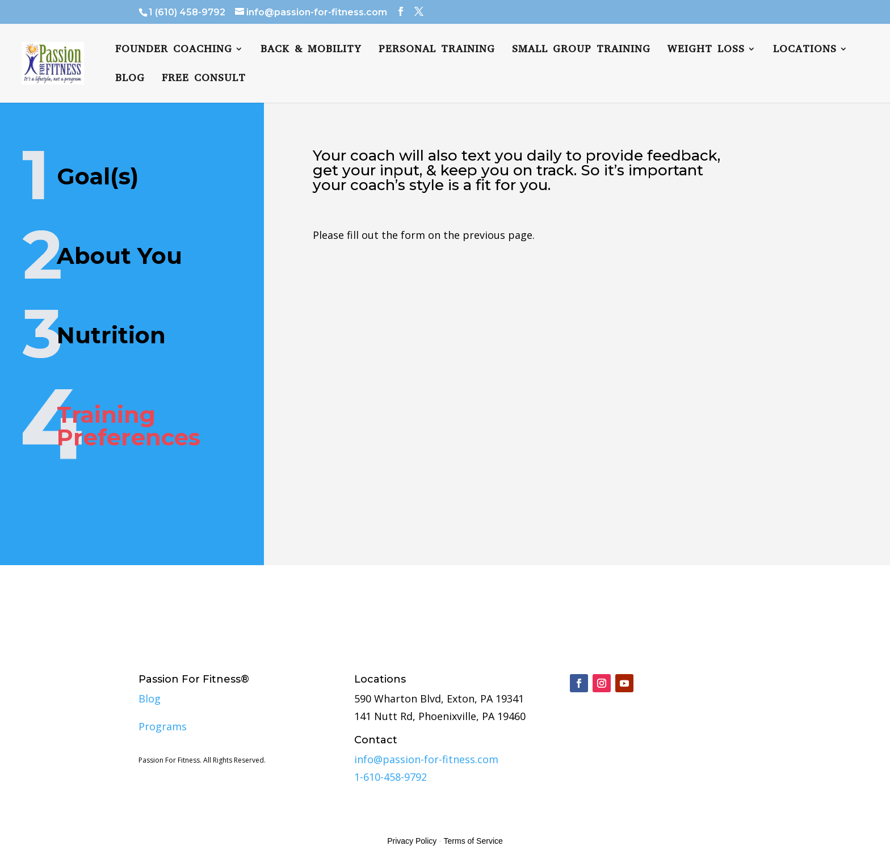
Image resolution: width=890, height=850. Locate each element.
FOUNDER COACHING (173, 50)
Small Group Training (581, 50)
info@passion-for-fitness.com (426, 759)
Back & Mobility (311, 50)
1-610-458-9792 (390, 777)
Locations (805, 50)
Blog (130, 79)
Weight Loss (706, 50)
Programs (162, 726)
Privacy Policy (411, 840)
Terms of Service (473, 840)
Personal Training (437, 50)
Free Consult (204, 79)
